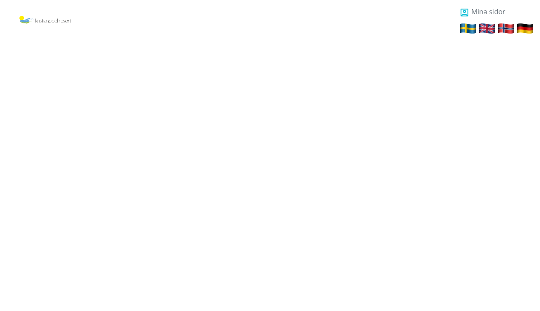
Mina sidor (482, 11)
